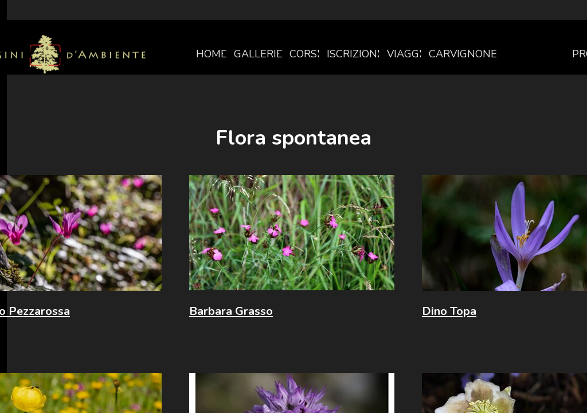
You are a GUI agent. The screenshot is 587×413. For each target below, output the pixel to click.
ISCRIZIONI (353, 54)
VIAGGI (404, 54)
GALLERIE (258, 54)
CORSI (304, 54)
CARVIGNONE (463, 54)
